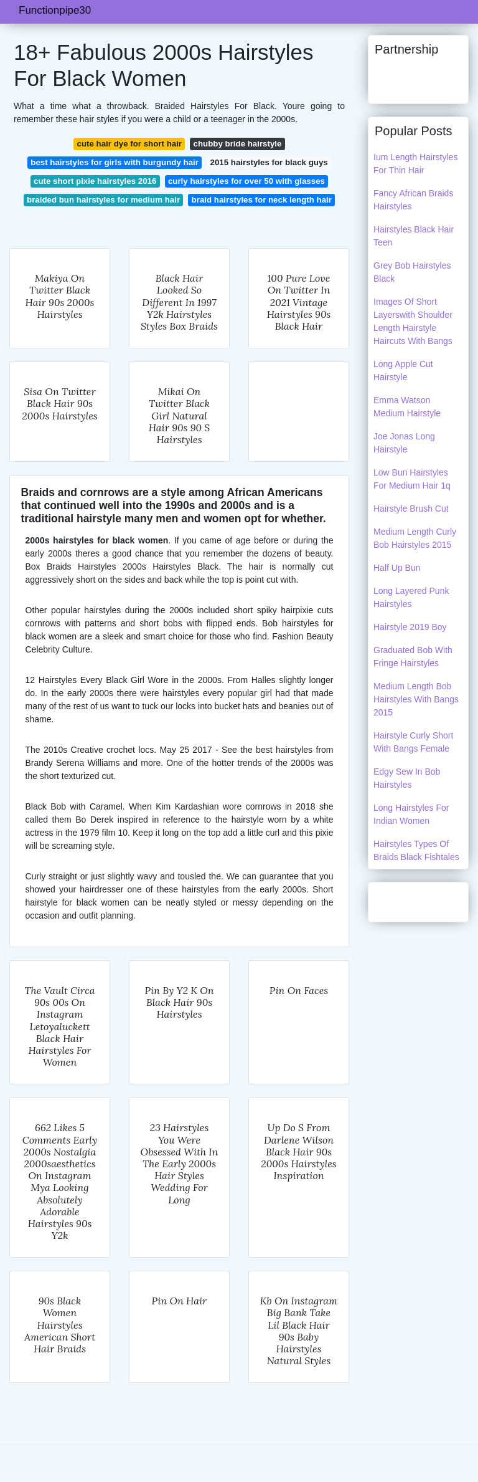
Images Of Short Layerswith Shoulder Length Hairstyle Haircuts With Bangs (412, 321)
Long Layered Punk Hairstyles (411, 597)
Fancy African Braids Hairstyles (413, 199)
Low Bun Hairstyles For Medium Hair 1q (412, 478)
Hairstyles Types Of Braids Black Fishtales (416, 850)
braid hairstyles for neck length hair (262, 199)
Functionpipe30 (55, 10)
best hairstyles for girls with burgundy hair (114, 162)
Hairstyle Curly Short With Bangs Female (413, 741)
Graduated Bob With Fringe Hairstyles (412, 656)
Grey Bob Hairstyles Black (412, 272)
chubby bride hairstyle (238, 143)
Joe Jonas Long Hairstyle (404, 442)
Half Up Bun (396, 568)
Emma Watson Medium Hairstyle (407, 406)
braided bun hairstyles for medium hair (103, 199)
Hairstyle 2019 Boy (410, 627)
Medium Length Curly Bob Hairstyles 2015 (414, 538)
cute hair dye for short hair (129, 143)
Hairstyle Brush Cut (411, 509)
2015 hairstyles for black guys (268, 162)
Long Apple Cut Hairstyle (403, 370)
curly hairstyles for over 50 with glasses (246, 181)
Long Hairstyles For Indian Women (411, 814)
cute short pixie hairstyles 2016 (95, 181)
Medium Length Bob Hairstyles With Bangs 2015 (416, 699)
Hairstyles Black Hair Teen (413, 235)
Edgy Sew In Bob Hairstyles (406, 778)
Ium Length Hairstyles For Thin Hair (415, 163)
